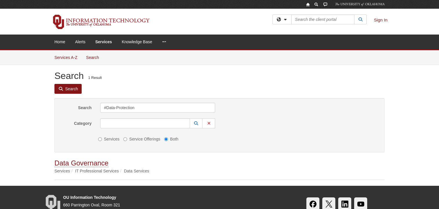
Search (85, 57)
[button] (196, 73)
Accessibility (93, 183)
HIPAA (152, 183)
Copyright (269, 183)
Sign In (380, 19)
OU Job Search (181, 183)
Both (171, 89)
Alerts (80, 41)
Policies (211, 183)
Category (83, 73)
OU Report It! (345, 183)
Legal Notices (239, 183)
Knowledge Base (137, 41)
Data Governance (81, 113)
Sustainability (125, 183)
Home (59, 41)
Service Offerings (141, 89)
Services (103, 41)
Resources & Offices (305, 183)
